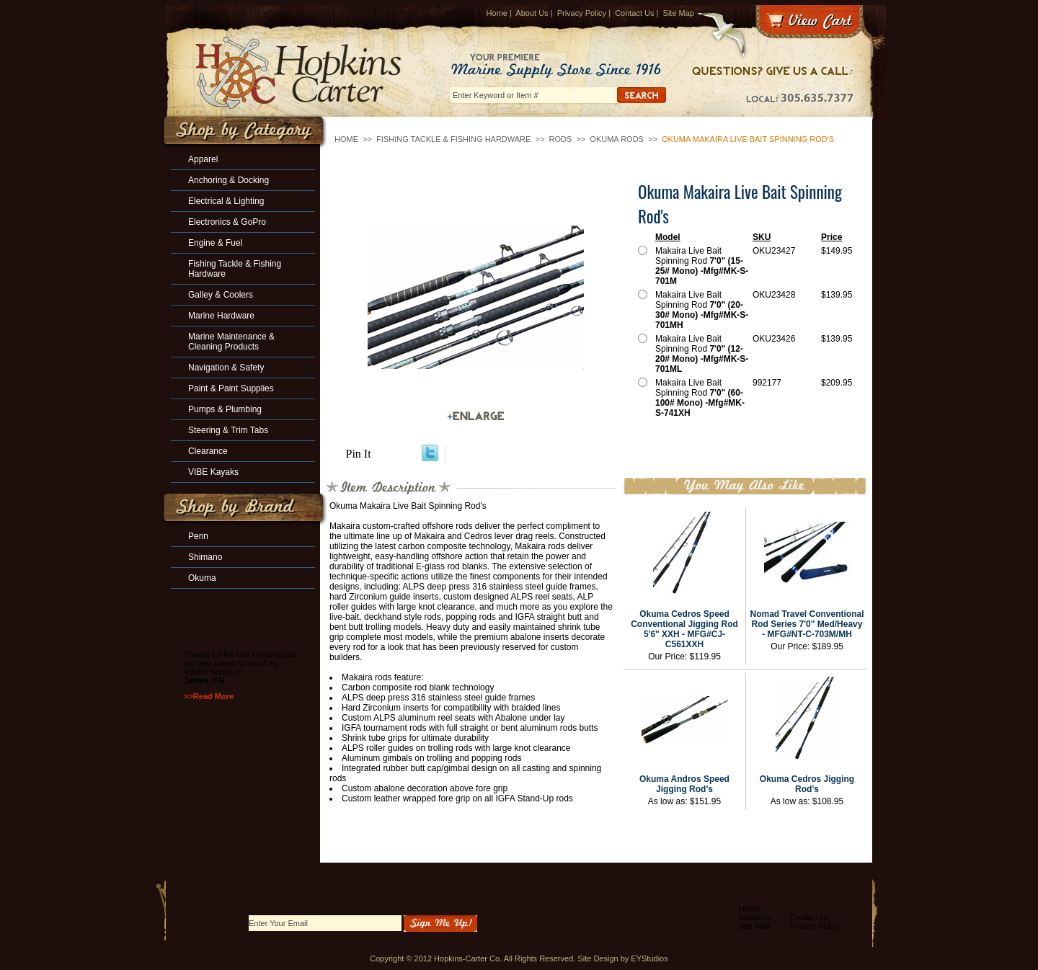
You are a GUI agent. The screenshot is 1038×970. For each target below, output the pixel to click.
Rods (560, 139)
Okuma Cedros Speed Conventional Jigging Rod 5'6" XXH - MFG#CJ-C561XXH (684, 629)
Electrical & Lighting (226, 201)
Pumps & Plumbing (225, 409)
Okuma (202, 578)
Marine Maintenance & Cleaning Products (231, 342)
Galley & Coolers (220, 295)
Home (497, 13)
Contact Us (634, 13)
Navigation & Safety (226, 367)
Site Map (678, 13)
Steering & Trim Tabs (228, 430)
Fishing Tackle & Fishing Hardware (453, 139)
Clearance (208, 451)
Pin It (358, 454)
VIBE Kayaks (213, 472)
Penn (198, 536)
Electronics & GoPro (227, 222)
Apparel (203, 159)
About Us (531, 13)
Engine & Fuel (215, 243)
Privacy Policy (581, 13)
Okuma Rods (617, 139)
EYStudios (649, 958)
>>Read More (209, 696)
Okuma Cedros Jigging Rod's (807, 784)
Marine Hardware (221, 316)
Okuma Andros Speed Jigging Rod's (684, 784)
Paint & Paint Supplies (231, 388)
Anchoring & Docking (228, 180)
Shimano (205, 557)
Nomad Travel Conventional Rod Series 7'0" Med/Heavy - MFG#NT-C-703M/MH (807, 624)
